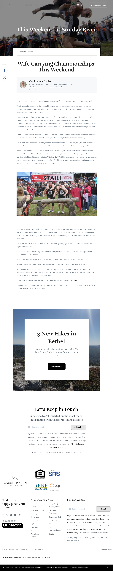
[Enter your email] (51, 427)
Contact (52, 534)
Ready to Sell (26, 5)
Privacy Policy (106, 550)
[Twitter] (7, 515)
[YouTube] (15, 515)
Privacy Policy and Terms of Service (95, 533)
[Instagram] (19, 515)
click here (73, 280)
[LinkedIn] (11, 515)
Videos (51, 538)
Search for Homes (37, 510)
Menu (80, 5)
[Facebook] (3, 515)
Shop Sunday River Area (45, 5)
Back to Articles (26, 52)
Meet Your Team (65, 5)
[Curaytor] (12, 527)
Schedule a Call (55, 517)
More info (92, 567)
